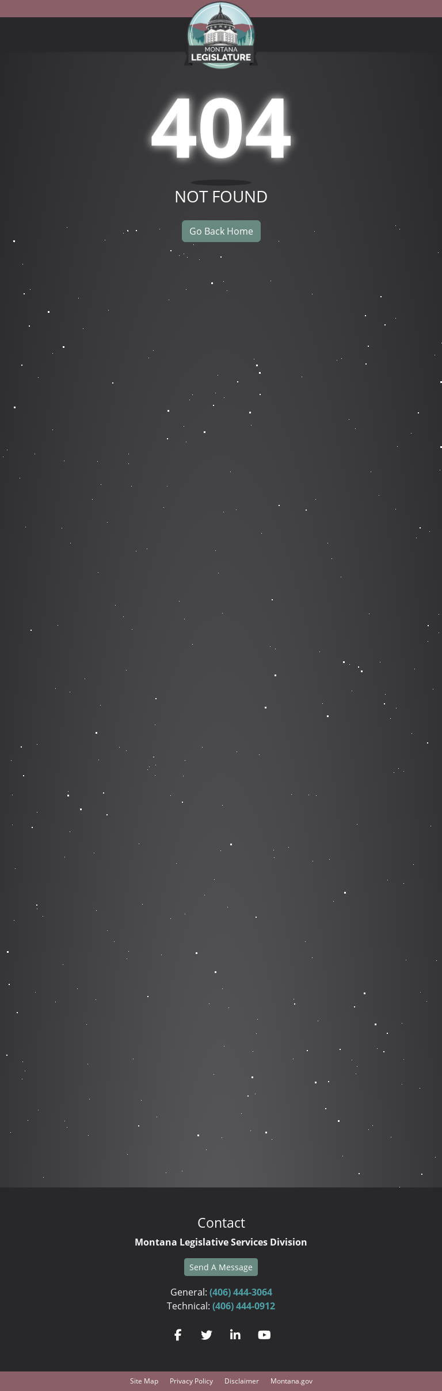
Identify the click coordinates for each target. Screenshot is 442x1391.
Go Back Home (221, 231)
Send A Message (221, 1267)
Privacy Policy (191, 1381)
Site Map (144, 1381)
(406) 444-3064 (240, 1292)
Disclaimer (241, 1381)
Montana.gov (291, 1381)
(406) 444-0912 (243, 1306)
